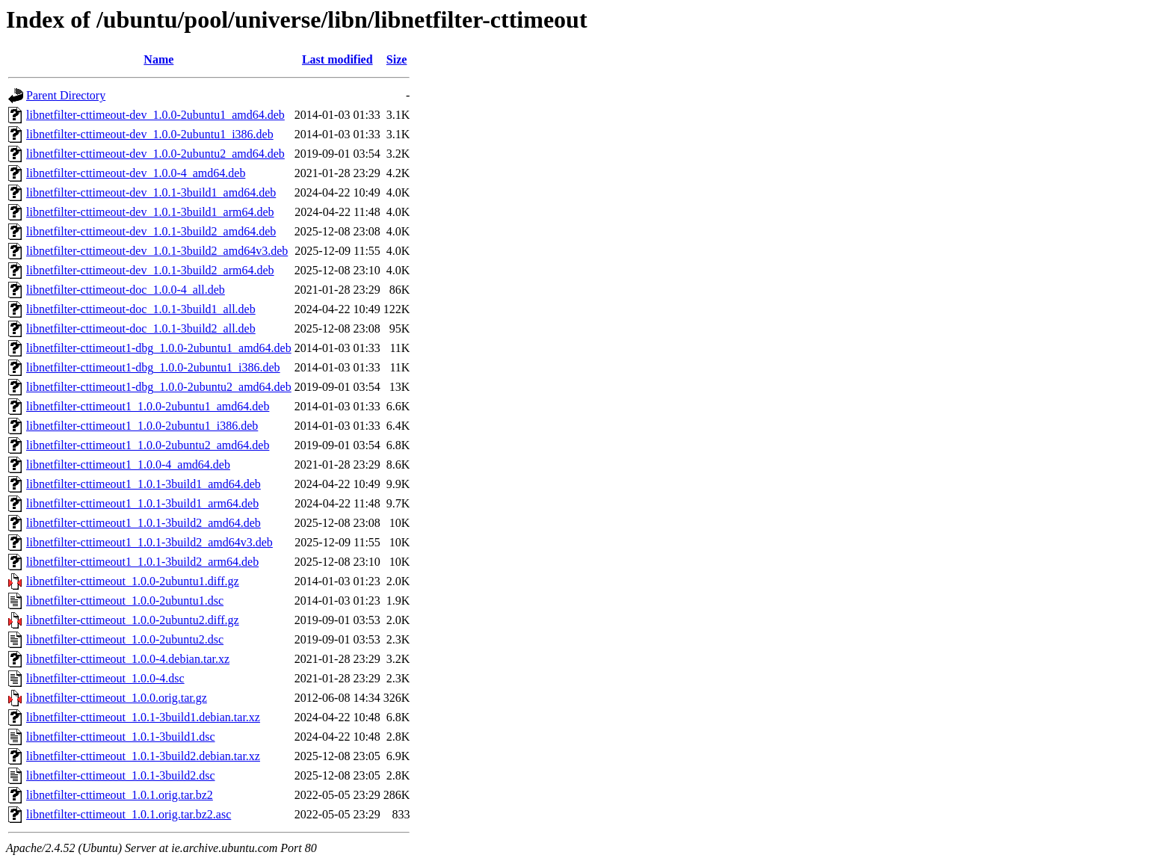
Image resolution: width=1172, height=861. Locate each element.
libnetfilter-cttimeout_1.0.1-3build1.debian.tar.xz (143, 717)
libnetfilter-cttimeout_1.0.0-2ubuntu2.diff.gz (132, 620)
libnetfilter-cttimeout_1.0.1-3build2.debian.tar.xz (143, 756)
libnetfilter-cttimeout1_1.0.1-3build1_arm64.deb (142, 503)
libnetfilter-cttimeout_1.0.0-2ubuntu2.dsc (124, 639)
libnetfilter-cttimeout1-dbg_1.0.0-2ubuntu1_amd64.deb (159, 348)
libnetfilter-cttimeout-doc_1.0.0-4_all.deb (125, 289)
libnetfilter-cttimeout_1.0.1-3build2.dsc (120, 775)
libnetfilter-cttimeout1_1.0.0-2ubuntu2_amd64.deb (147, 445)
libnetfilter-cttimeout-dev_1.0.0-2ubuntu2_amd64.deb (155, 153)
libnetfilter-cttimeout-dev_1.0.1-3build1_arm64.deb (150, 212)
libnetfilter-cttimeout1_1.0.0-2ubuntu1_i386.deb (142, 425)
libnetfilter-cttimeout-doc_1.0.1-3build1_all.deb (141, 309)
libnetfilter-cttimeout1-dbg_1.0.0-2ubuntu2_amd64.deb (159, 386)
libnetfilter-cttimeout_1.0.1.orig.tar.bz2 (119, 795)
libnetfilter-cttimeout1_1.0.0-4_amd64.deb (128, 464)
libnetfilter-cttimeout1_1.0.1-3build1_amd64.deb (143, 484)
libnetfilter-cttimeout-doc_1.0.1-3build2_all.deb (141, 328)
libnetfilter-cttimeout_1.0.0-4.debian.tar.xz (127, 658)
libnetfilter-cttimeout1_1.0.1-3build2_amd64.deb (143, 522)
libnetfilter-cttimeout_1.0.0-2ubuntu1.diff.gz (132, 581)
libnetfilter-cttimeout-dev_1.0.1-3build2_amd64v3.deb (157, 250)
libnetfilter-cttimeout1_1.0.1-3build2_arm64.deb (142, 561)
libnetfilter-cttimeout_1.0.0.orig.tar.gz (116, 697)
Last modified (337, 59)
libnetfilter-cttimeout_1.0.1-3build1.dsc (120, 736)
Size (396, 59)
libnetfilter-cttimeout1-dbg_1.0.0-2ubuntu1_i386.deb (153, 367)
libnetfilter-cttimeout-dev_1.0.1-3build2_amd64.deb (151, 231)
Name (158, 59)
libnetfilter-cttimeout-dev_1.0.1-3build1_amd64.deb (151, 192)
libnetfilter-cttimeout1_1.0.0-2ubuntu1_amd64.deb (147, 406)
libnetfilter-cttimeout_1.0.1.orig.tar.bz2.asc (128, 814)
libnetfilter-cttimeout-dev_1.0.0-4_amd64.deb (135, 173)
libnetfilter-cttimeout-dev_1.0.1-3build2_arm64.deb (150, 270)
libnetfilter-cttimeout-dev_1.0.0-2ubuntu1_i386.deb (150, 134)
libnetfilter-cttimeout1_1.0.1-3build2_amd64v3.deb (149, 542)
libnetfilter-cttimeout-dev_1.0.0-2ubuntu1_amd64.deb (155, 114)
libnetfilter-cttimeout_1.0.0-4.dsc (105, 678)
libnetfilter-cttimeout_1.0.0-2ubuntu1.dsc (124, 600)
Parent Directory (65, 95)
